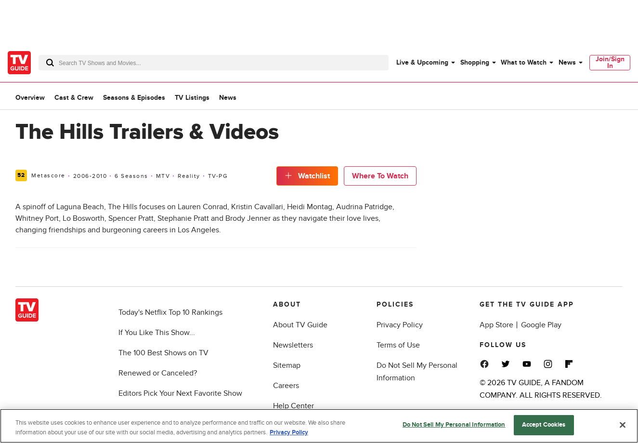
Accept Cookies (544, 425)
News (567, 62)
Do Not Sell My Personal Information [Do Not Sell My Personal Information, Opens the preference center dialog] (454, 425)
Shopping (474, 62)
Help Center (293, 406)
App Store (496, 325)
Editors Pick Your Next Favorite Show (180, 393)
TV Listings (192, 98)
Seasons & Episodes (134, 98)
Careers (286, 385)
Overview (30, 98)
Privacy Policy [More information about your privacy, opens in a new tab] (289, 432)
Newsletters (293, 345)
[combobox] (214, 62)
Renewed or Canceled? (157, 373)
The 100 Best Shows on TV (163, 353)
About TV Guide (300, 325)
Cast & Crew (73, 98)
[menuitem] (425, 62)
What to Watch (524, 62)
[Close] (622, 424)
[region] (319, 426)
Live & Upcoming (422, 62)
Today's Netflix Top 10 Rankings (170, 312)
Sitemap (286, 365)
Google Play (541, 325)
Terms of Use (398, 345)
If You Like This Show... (156, 332)
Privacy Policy (400, 325)
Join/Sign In (610, 62)
